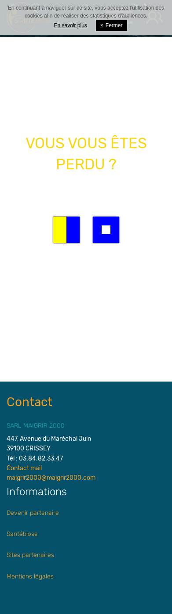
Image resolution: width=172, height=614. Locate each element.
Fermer (111, 25)
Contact (29, 402)
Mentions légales (30, 576)
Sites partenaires (30, 555)
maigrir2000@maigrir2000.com (51, 478)
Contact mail (24, 468)
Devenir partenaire (33, 513)
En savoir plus (70, 25)
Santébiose (22, 534)
